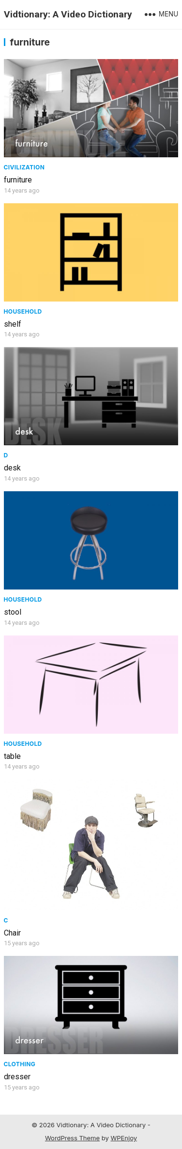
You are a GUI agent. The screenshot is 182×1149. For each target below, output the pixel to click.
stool (12, 612)
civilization (24, 167)
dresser (17, 1076)
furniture (18, 179)
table (12, 756)
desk (12, 467)
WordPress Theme (72, 1138)
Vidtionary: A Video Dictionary (68, 14)
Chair (12, 932)
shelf (12, 324)
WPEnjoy (123, 1138)
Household (23, 311)
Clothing (20, 1064)
